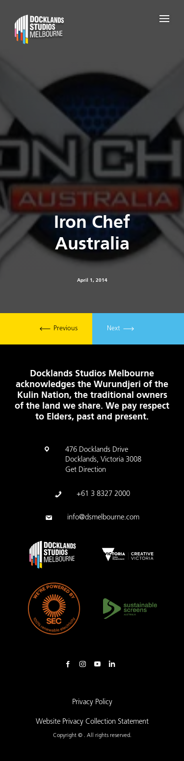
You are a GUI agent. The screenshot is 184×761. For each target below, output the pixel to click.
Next (120, 329)
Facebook (70, 664)
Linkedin (114, 664)
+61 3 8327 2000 (103, 494)
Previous (59, 329)
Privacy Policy (92, 702)
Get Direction (85, 470)
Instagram (85, 664)
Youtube (99, 664)
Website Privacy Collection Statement (92, 722)
